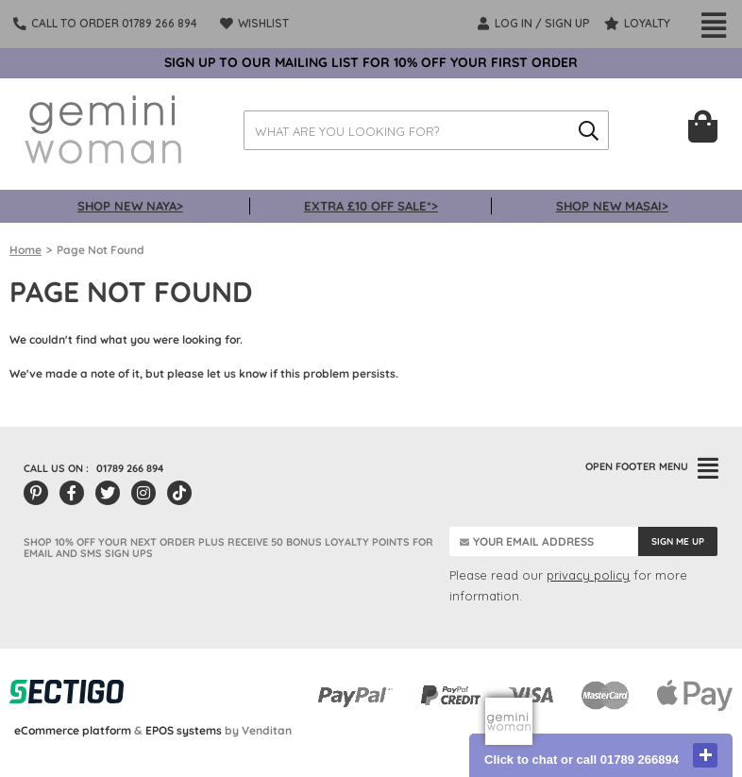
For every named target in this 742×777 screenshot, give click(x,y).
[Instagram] (143, 493)
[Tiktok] (179, 493)
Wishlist (255, 23)
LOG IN (505, 23)
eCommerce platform (72, 730)
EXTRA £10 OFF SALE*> (371, 205)
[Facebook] (71, 493)
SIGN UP (567, 23)
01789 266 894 (129, 468)
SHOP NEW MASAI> (612, 205)
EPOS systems (183, 730)
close (705, 755)
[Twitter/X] (107, 493)
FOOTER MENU (651, 467)
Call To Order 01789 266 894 (114, 23)
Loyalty (637, 23)
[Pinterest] (36, 493)
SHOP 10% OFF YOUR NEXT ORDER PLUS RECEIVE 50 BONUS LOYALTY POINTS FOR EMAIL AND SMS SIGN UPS (228, 547)
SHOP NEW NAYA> (130, 205)
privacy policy (588, 575)
